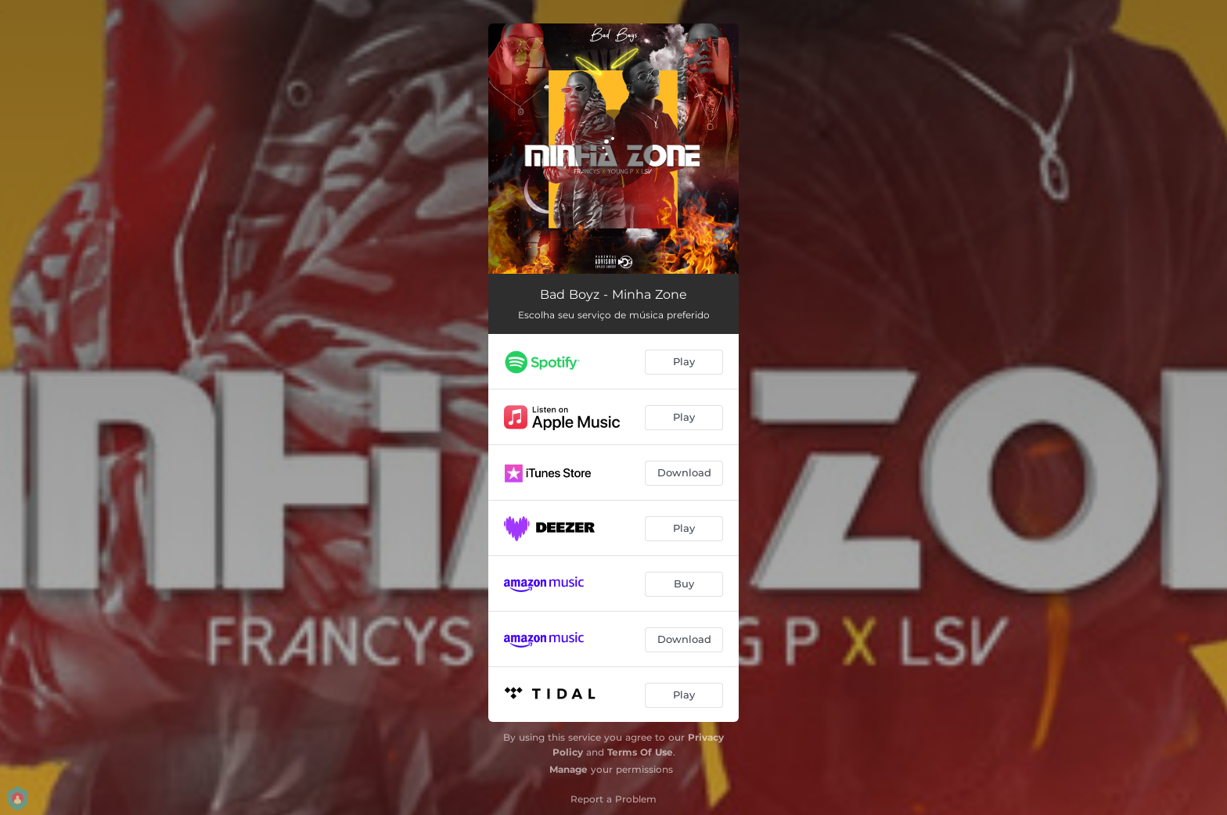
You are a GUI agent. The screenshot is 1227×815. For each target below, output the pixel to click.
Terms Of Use (640, 752)
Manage (568, 769)
